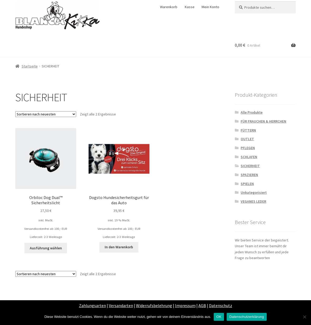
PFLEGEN (248, 147)
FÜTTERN (248, 130)
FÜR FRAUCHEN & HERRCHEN (263, 121)
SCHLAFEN (249, 156)
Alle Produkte (252, 112)
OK (218, 317)
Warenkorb (168, 6)
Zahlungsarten (92, 305)
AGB (202, 305)
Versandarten (121, 305)
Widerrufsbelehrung (154, 305)
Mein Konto (210, 6)
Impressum (185, 305)
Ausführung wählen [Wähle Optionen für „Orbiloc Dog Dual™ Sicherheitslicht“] (46, 248)
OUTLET (247, 139)
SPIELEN (247, 183)
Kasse (190, 6)
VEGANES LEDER (253, 201)
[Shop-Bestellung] (45, 114)
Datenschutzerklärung (246, 317)
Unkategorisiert (254, 192)
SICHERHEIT (250, 165)
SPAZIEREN (249, 174)
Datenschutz (220, 305)
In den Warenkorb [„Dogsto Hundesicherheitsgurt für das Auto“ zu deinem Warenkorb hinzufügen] (119, 247)
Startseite (30, 66)
